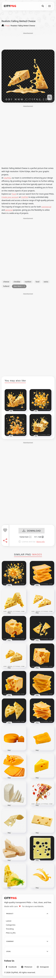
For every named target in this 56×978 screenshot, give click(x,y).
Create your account (10, 197)
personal (9, 210)
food (37, 282)
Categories (10, 925)
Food (14, 194)
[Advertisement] (28, 40)
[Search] (43, 6)
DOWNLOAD (31, 531)
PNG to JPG (11, 933)
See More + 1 (19, 286)
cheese (6, 282)
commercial (46, 206)
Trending (10, 929)
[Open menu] (49, 6)
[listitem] (11, 967)
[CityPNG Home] (10, 6)
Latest (8, 921)
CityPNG (7, 178)
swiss (46, 282)
